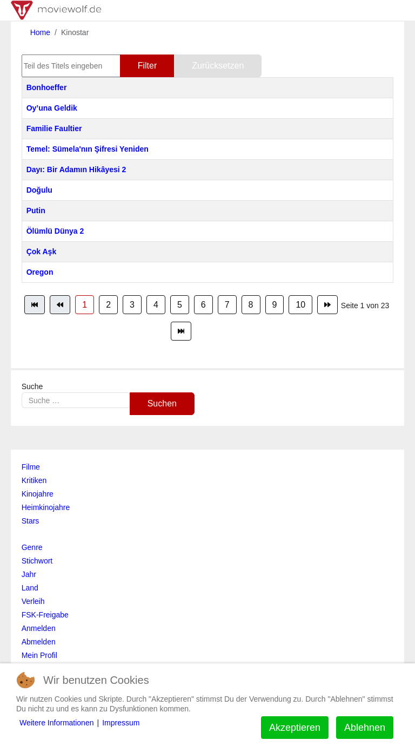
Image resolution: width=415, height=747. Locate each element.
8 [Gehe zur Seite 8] (251, 304)
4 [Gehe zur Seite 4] (155, 304)
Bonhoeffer (46, 87)
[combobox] (76, 400)
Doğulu (39, 190)
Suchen (162, 403)
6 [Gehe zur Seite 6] (203, 304)
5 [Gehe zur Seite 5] (179, 304)
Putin (35, 210)
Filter (147, 65)
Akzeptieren (294, 727)
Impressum (120, 722)
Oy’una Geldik (51, 108)
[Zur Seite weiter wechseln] (327, 304)
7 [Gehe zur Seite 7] (227, 304)
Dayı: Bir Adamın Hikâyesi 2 (76, 169)
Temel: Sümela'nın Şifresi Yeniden (87, 149)
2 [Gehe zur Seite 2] (108, 304)
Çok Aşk (41, 251)
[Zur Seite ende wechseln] (181, 331)
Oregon (39, 272)
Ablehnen (364, 727)
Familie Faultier (54, 128)
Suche (32, 386)
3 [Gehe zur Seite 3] (132, 304)
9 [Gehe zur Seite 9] (274, 304)
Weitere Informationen (56, 722)
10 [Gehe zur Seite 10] (300, 304)
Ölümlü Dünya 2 (55, 231)
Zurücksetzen (218, 65)
